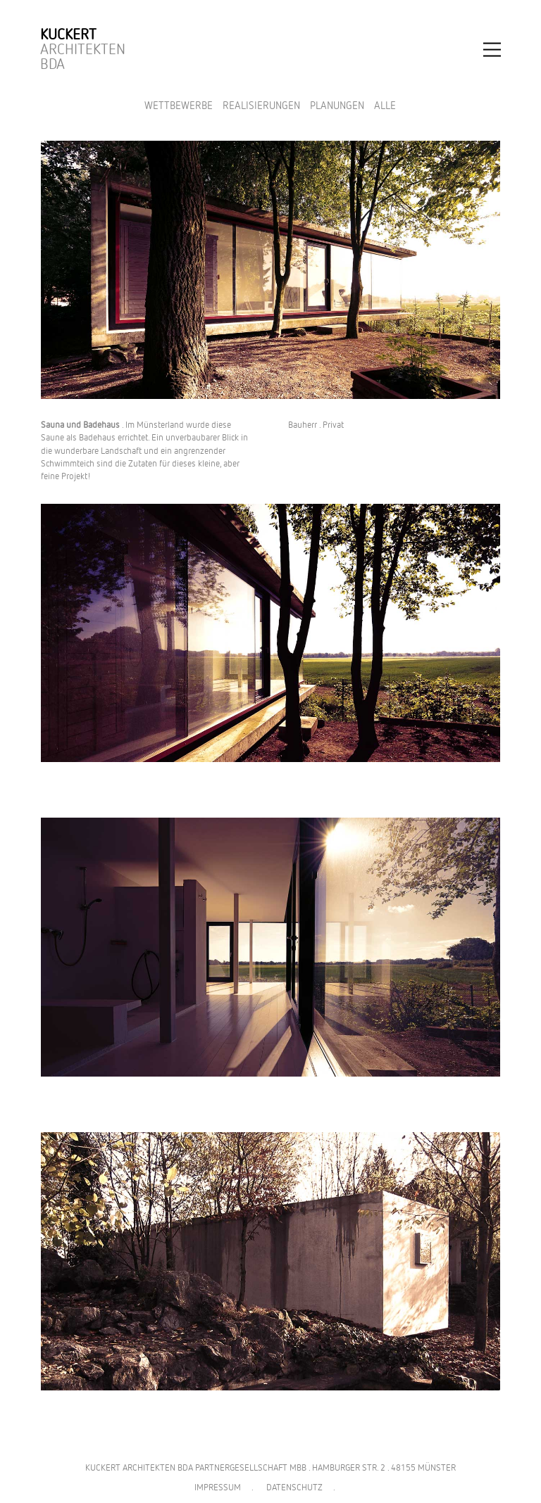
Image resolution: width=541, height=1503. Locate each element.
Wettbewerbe (178, 106)
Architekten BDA (82, 49)
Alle (385, 106)
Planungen (337, 106)
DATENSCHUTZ (294, 1487)
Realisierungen (261, 106)
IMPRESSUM (217, 1487)
